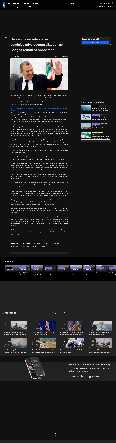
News (8, 3)
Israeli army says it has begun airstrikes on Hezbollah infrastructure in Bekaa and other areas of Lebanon (15, 334)
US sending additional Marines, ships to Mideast (100, 109)
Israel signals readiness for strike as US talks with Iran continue (100, 138)
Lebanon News (96, 115)
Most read (11, 313)
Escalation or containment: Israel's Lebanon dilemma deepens (99, 334)
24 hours (43, 313)
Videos (9, 262)
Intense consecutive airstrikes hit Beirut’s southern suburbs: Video (50, 274)
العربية (77, 6)
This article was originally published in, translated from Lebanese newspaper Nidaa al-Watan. (39, 109)
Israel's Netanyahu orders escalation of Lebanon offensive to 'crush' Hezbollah (43, 334)
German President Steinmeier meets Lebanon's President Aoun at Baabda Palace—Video (89, 274)
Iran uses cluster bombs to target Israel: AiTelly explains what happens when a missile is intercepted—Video (11, 274)
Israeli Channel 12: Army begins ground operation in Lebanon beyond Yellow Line (100, 351)
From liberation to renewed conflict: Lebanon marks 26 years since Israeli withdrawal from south (44, 351)
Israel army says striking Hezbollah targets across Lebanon (100, 127)
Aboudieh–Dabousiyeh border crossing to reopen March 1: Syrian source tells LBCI (101, 118)
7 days (54, 313)
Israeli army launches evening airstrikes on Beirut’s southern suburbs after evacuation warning (63, 274)
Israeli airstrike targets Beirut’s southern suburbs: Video (37, 274)
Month (66, 313)
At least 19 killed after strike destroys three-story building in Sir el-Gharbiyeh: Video (24, 274)
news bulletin (25, 3)
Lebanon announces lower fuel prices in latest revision (72, 351)
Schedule (20, 7)
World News (95, 106)
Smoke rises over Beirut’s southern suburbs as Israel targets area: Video (76, 274)
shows (32, 7)
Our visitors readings (93, 102)
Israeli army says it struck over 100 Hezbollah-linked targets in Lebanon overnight (15, 351)
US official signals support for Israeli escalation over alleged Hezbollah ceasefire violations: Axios (71, 334)
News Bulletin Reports (97, 132)
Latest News (16, 3)
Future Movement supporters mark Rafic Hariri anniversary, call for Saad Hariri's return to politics (101, 274)
